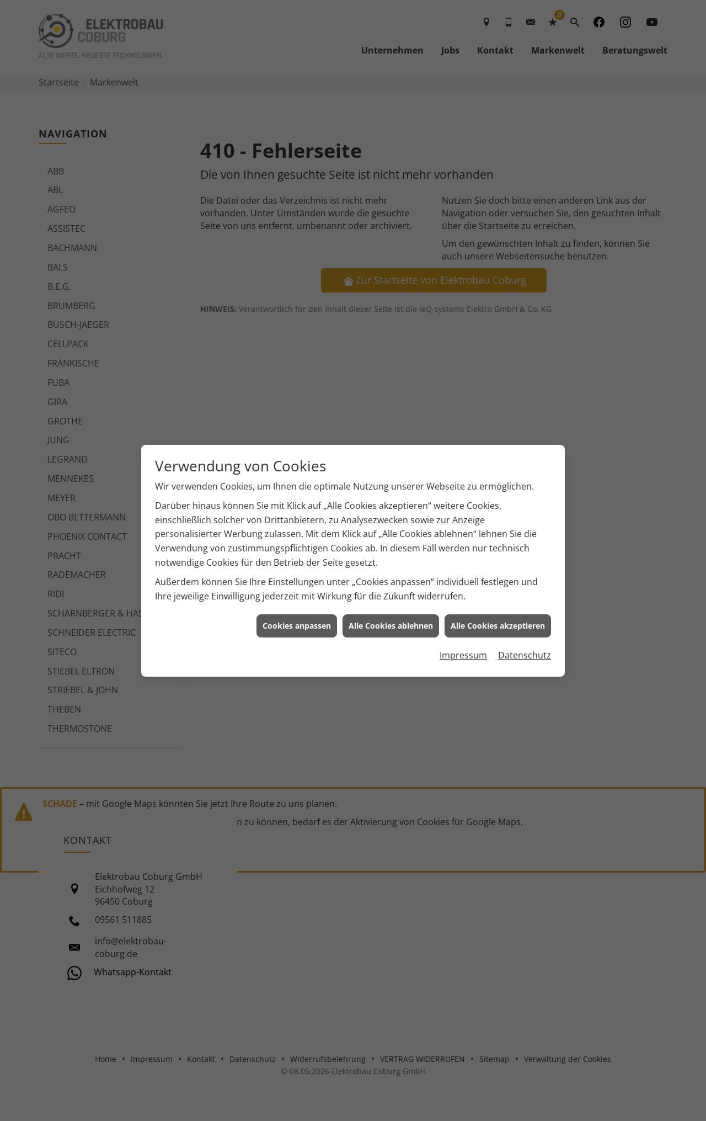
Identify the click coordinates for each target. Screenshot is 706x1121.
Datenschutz (524, 641)
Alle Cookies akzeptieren (498, 612)
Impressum (463, 641)
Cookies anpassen (297, 612)
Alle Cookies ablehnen (391, 612)
